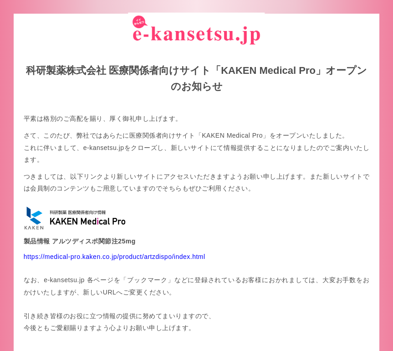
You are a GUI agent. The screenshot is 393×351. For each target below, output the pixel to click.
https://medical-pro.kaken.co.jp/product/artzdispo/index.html (114, 256)
